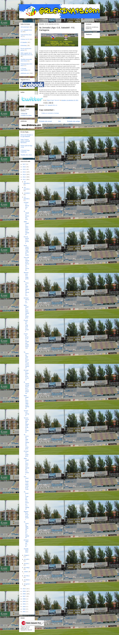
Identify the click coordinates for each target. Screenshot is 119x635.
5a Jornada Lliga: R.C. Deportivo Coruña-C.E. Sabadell (26, 359)
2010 (24, 588)
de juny (26, 563)
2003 (24, 606)
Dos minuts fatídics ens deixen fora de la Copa (26, 483)
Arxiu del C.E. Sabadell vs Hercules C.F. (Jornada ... (26, 264)
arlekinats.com (25, 73)
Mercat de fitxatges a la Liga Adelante (27, 135)
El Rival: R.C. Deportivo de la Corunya (26, 375)
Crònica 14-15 (25, 39)
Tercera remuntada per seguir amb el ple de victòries (26, 425)
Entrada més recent (45, 121)
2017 (24, 164)
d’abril (26, 571)
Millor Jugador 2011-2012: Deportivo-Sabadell (26, 228)
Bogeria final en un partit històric (26, 515)
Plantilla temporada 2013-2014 (26, 60)
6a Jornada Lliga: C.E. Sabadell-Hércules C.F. (26, 288)
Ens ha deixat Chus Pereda (26, 240)
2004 (24, 604)
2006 (24, 599)
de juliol (26, 559)
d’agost (26, 555)
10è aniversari (25, 27)
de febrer (27, 580)
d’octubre (27, 193)
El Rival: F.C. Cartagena (26, 453)
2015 (24, 169)
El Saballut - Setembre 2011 (26, 215)
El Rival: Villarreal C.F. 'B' (26, 543)
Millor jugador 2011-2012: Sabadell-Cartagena (26, 312)
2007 (24, 596)
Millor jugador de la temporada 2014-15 (26, 53)
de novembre (27, 188)
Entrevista (24, 45)
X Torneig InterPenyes (24, 69)
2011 (24, 179)
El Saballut (24, 42)
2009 (24, 591)
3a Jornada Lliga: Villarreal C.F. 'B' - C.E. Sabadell (26, 529)
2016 (24, 167)
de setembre (26, 198)
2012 (24, 177)
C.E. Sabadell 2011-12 (51, 105)
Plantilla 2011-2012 (26, 155)
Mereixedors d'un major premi (26, 276)
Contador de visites (26, 115)
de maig (26, 567)
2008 (24, 594)
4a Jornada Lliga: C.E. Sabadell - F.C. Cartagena (26, 441)
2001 (24, 611)
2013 (24, 174)
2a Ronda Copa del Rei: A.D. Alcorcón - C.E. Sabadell (26, 500)
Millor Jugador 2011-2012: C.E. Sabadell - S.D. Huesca (26, 466)
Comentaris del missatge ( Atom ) (64, 126)
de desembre (27, 182)
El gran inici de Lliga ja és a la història (26, 326)
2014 (24, 172)
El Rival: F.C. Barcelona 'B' (26, 205)
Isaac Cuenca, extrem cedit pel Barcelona (25, 141)
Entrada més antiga (73, 121)
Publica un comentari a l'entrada (50, 113)
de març (26, 575)
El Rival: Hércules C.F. (26, 300)
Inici (59, 121)
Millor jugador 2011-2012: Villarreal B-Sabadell (26, 402)
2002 (24, 609)
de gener (27, 584)
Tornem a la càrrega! (26, 413)
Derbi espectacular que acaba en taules (26, 250)
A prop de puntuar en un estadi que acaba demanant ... (26, 341)
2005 (24, 601)
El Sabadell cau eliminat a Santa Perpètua (26, 387)
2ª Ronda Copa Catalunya (25, 151)
